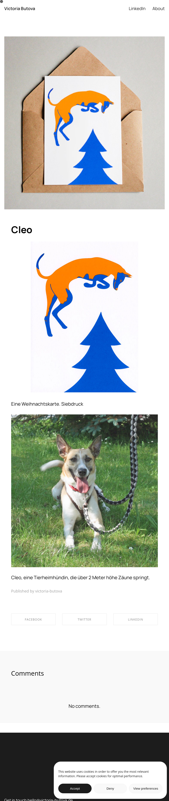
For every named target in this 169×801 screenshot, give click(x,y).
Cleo (21, 229)
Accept (75, 788)
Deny (110, 788)
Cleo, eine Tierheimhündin (39, 577)
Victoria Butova (19, 8)
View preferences (145, 788)
